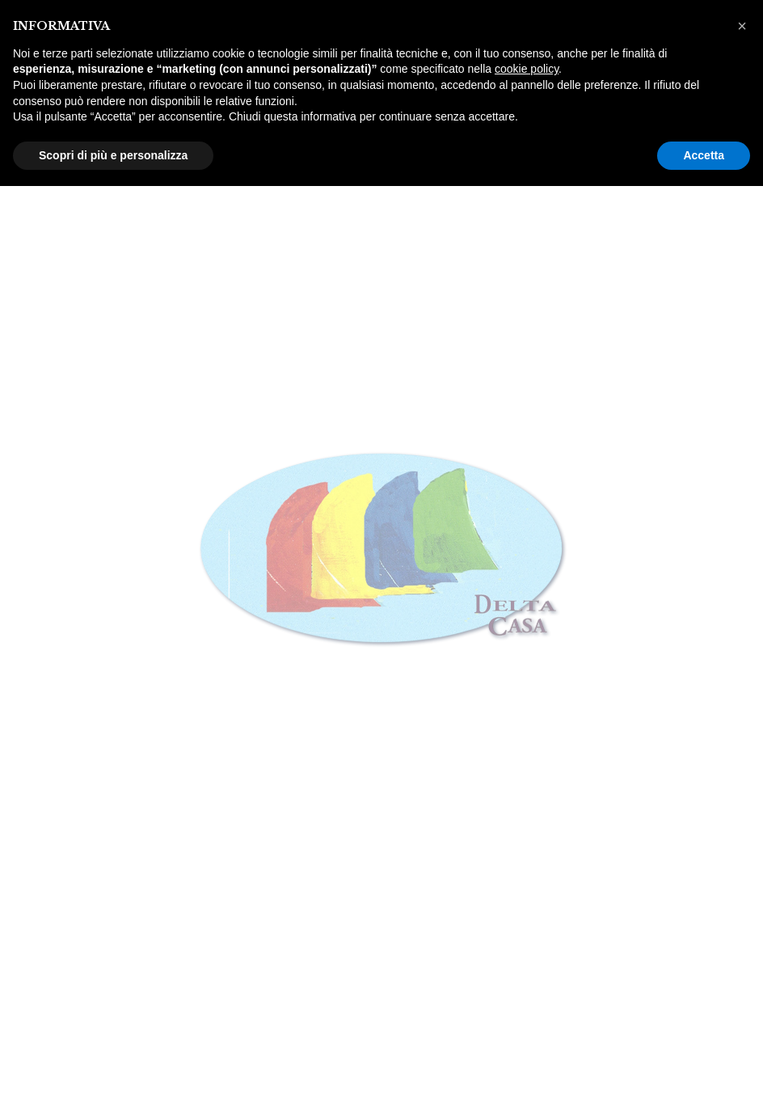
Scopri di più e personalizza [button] (113, 155)
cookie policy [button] (527, 68)
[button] (742, 26)
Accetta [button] (703, 155)
